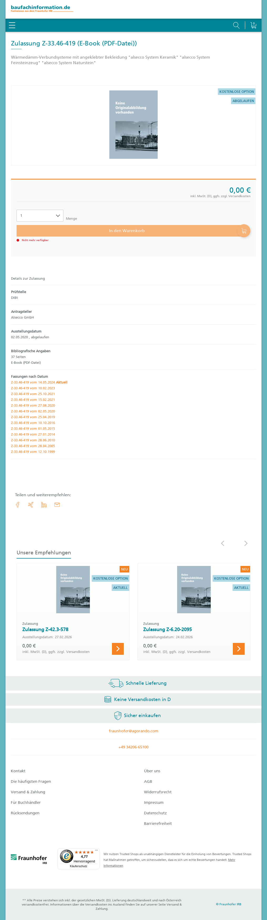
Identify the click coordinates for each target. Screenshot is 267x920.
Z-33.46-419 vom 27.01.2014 (33, 434)
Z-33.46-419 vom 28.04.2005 (33, 446)
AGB (148, 781)
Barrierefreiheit (158, 823)
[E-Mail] (57, 504)
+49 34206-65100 (133, 747)
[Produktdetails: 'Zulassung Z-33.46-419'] (133, 125)
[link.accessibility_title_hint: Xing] (30, 504)
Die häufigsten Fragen (31, 781)
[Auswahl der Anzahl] (40, 216)
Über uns (152, 771)
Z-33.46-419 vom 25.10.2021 (33, 394)
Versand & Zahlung (28, 792)
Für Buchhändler (26, 802)
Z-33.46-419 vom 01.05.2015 (33, 429)
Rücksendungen (25, 813)
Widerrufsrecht (158, 792)
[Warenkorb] (253, 11)
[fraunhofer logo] (29, 860)
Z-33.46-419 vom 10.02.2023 (33, 388)
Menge (71, 219)
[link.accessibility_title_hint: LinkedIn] (44, 504)
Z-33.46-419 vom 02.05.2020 (33, 411)
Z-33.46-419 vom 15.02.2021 (33, 400)
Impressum (153, 802)
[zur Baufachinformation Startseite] (133, 9)
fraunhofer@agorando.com (133, 731)
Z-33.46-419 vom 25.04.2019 (33, 417)
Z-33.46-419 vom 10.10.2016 (33, 423)
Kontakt (18, 771)
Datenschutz (155, 813)
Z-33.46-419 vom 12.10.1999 (33, 452)
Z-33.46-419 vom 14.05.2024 (39, 382)
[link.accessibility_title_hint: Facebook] (17, 504)
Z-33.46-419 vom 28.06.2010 (33, 440)
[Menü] (96, 851)
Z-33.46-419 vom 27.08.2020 (33, 405)
